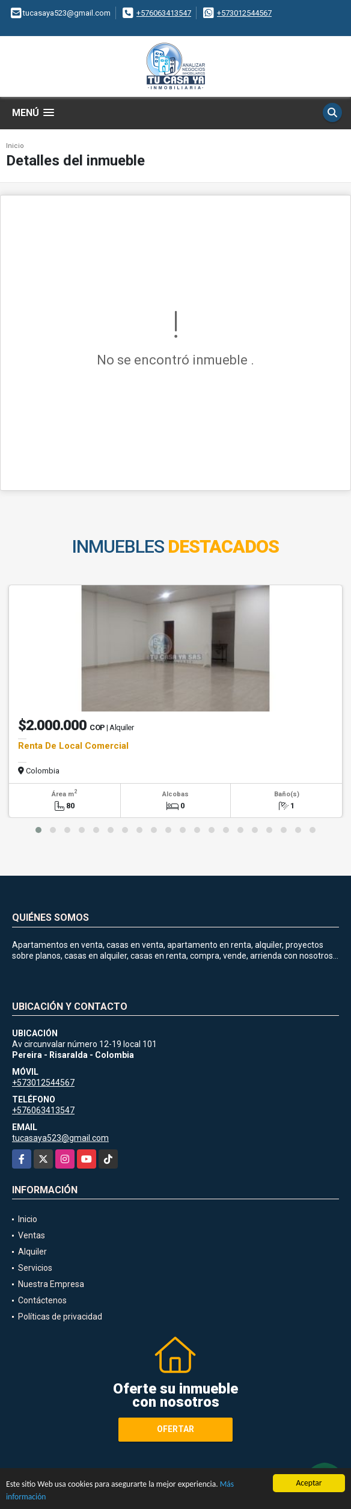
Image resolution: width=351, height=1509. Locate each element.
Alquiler (32, 1251)
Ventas (31, 1235)
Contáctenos (42, 1300)
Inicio (15, 146)
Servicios (35, 1268)
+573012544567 (244, 12)
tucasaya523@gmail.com (60, 1138)
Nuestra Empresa (51, 1284)
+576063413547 (163, 12)
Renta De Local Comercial (73, 745)
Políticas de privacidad (60, 1316)
